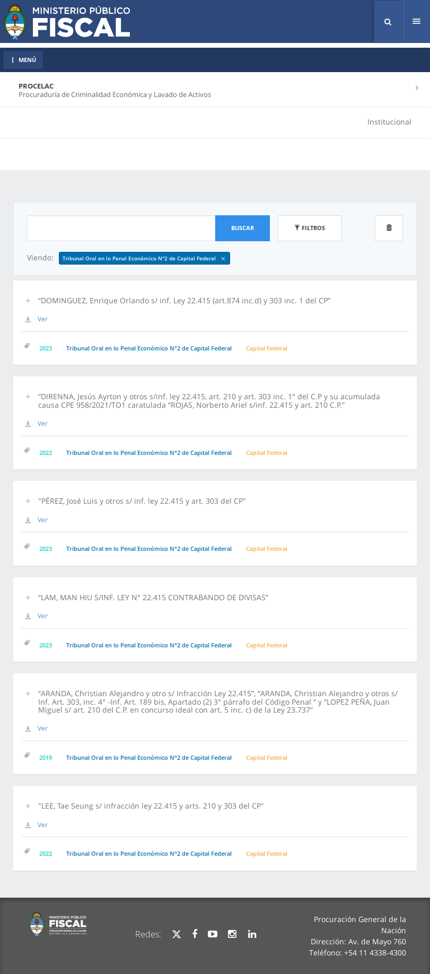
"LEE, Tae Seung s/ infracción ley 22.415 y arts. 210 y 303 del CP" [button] (151, 806)
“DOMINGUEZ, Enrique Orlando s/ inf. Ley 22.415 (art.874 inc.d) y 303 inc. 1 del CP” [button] (184, 300)
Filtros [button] (309, 228)
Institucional (389, 122)
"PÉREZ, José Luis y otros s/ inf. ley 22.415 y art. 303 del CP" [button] (142, 501)
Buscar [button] (242, 228)
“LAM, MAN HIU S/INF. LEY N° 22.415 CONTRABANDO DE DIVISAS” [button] (153, 597)
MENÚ (23, 60)
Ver (43, 318)
